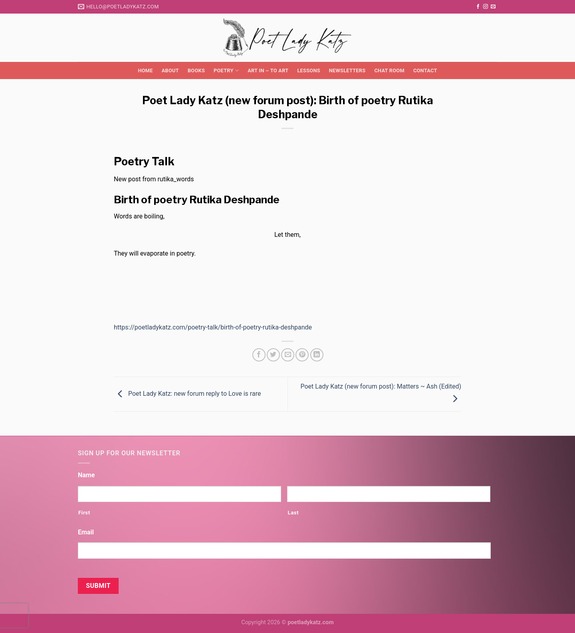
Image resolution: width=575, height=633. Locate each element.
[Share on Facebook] (259, 354)
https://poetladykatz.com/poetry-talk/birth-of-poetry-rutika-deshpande (213, 327)
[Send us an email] (493, 7)
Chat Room (389, 70)
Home (145, 70)
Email (86, 532)
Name (86, 475)
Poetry (226, 70)
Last (293, 513)
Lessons (308, 70)
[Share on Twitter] (273, 354)
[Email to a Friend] (287, 354)
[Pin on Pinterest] (302, 354)
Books (196, 70)
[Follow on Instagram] (485, 7)
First (84, 513)
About (170, 70)
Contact (425, 70)
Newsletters (347, 70)
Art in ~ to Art (268, 70)
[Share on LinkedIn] (316, 354)
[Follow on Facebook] (478, 7)
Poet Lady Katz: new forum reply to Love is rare (187, 393)
